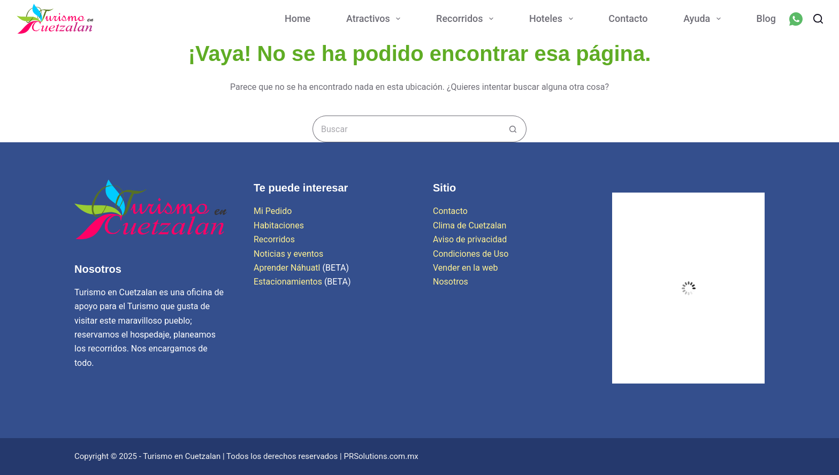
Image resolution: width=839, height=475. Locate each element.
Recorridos (467, 18)
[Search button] (513, 129)
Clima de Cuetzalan (469, 225)
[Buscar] (818, 19)
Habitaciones (279, 225)
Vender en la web (465, 268)
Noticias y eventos (288, 254)
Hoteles (553, 18)
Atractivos (375, 18)
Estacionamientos (288, 282)
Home (297, 18)
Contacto (627, 18)
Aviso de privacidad (470, 239)
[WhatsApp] (796, 19)
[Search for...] (406, 129)
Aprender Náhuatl (288, 268)
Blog (766, 18)
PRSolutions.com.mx (381, 456)
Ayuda (704, 18)
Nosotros (450, 282)
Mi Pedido (273, 211)
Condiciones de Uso (470, 254)
